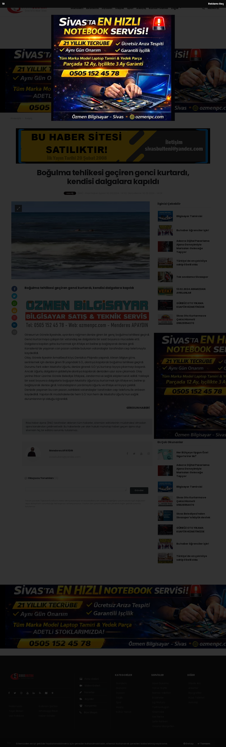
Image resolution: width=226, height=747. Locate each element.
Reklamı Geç (216, 3)
